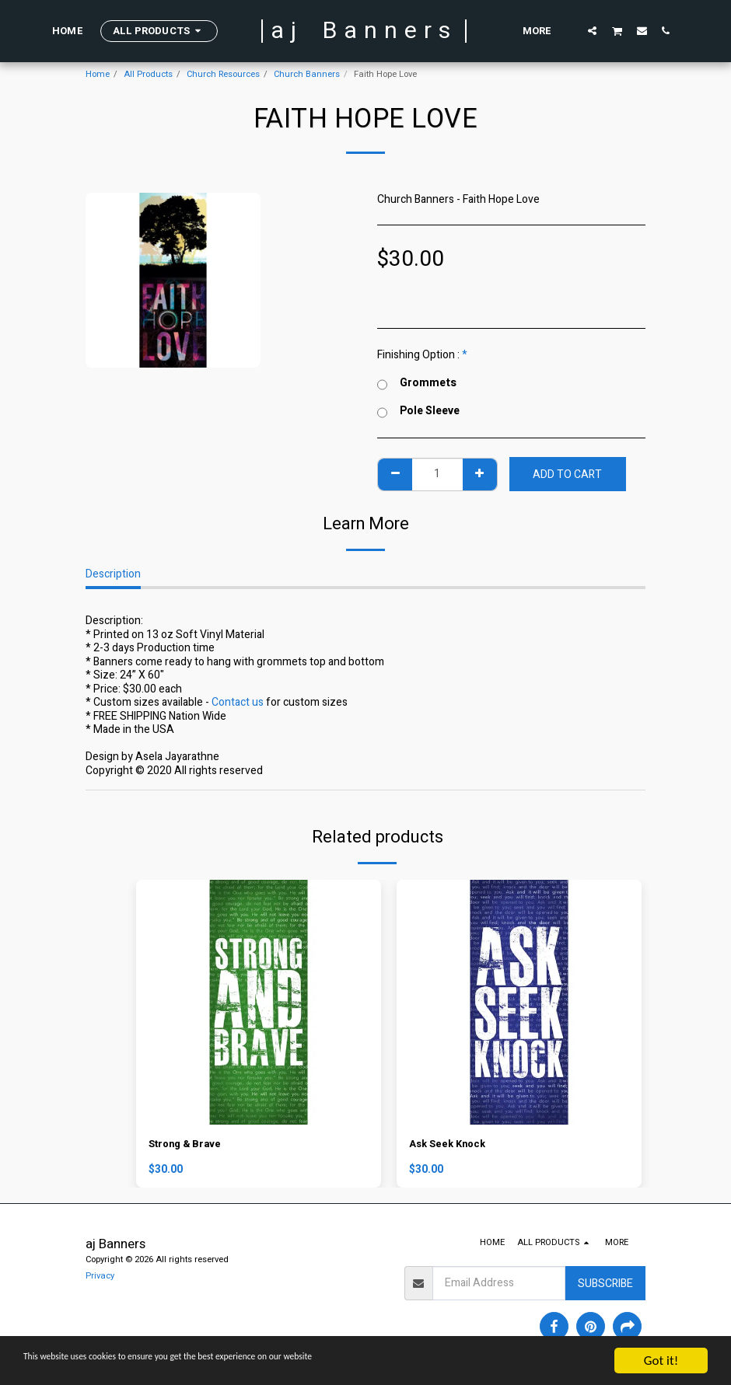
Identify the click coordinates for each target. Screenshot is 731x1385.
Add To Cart (567, 474)
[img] (258, 1002)
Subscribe (605, 1285)
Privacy (100, 1277)
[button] (592, 30)
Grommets (416, 383)
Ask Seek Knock (450, 1145)
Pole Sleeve (418, 411)
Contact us (238, 702)
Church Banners (307, 74)
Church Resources (223, 74)
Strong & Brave (188, 1145)
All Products (148, 74)
